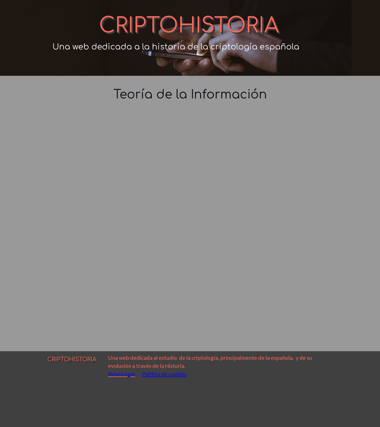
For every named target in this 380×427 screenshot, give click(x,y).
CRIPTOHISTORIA (189, 25)
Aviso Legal (121, 374)
